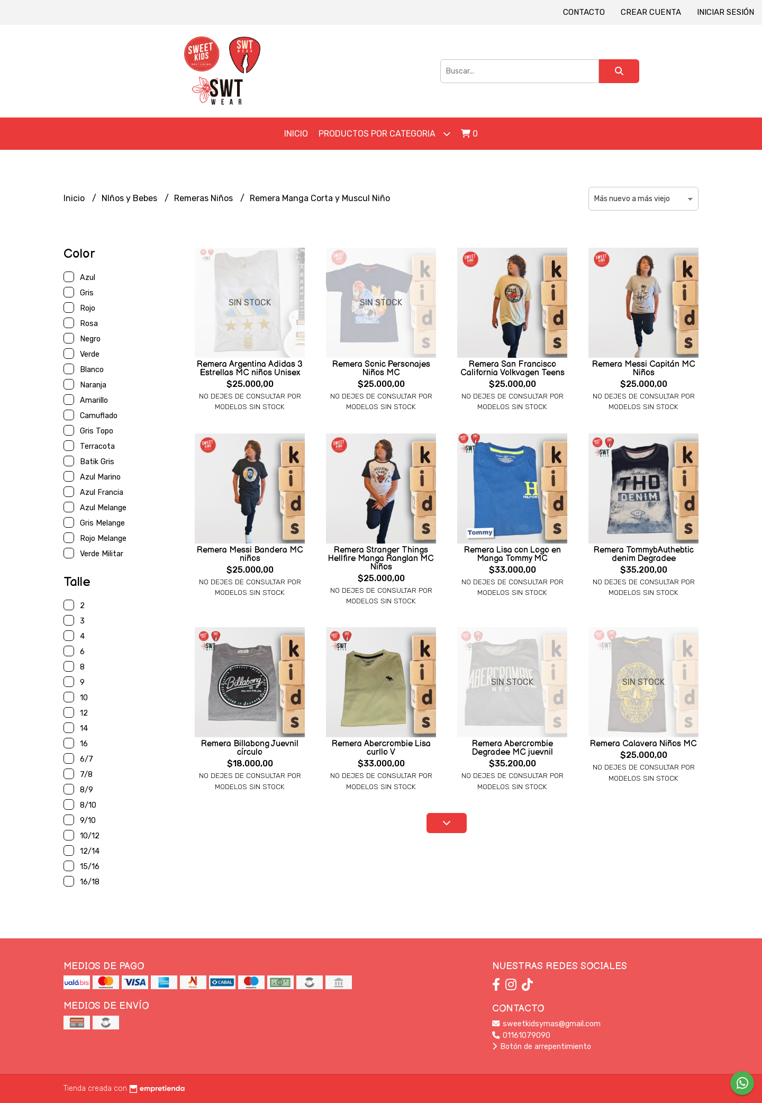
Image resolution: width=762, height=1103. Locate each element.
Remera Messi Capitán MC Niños (643, 368)
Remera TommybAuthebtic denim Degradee (644, 554)
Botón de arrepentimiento (541, 1046)
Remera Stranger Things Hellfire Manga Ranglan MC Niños (381, 558)
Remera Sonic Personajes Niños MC (381, 368)
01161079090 (521, 1035)
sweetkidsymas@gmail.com (546, 1023)
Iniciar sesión (725, 12)
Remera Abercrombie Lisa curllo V (381, 748)
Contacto (584, 12)
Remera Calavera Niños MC (643, 744)
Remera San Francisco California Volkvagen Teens (512, 368)
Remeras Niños (204, 198)
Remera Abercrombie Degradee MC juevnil (512, 748)
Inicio (296, 134)
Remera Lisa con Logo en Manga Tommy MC (512, 554)
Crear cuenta (651, 12)
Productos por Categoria (384, 133)
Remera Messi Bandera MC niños (250, 554)
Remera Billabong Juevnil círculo (249, 748)
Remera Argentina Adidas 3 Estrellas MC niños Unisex (250, 368)
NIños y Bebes (130, 198)
